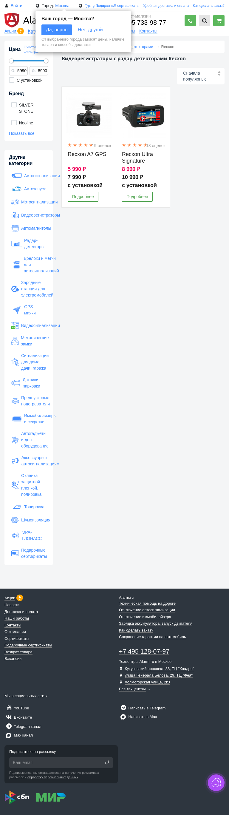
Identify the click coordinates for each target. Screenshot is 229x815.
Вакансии (12, 658)
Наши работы (16, 618)
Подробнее (83, 196)
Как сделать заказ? (209, 6)
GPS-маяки (23, 309)
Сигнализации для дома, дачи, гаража (28, 362)
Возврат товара (18, 652)
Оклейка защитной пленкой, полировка (26, 485)
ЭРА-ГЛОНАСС (26, 535)
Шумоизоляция (28, 520)
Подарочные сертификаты (117, 6)
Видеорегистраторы (28, 215)
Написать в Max (138, 716)
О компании (15, 631)
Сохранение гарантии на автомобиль (152, 637)
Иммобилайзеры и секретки (28, 418)
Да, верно (56, 29)
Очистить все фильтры (35, 49)
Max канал (18, 735)
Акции (10, 31)
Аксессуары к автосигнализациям (28, 460)
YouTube (16, 708)
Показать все (21, 133)
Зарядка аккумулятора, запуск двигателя (155, 623)
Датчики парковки (25, 382)
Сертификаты (16, 638)
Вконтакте (18, 717)
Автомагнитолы (28, 228)
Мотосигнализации (28, 202)
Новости (11, 605)
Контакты (148, 31)
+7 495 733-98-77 (141, 22)
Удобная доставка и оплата (166, 6)
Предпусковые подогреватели (28, 400)
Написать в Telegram (142, 708)
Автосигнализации (28, 176)
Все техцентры (132, 689)
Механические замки (28, 340)
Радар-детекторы (27, 243)
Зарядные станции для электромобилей (28, 288)
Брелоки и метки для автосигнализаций (28, 264)
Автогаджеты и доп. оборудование (28, 439)
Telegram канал (22, 726)
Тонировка (27, 507)
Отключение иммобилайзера (145, 617)
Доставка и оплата (21, 611)
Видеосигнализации (28, 325)
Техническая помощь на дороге (147, 603)
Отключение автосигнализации (147, 610)
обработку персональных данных (52, 777)
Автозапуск (28, 189)
